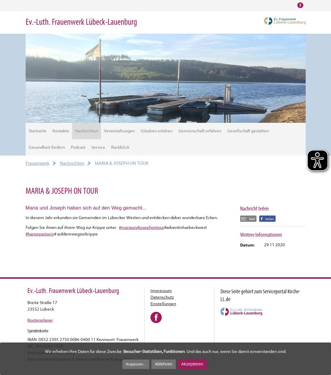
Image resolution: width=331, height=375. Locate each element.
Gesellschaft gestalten (248, 131)
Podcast (78, 147)
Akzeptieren (192, 364)
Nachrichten (86, 131)
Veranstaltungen (119, 131)
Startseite (37, 131)
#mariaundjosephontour (141, 227)
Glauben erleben (157, 131)
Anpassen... (136, 364)
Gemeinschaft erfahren (199, 131)
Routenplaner (40, 320)
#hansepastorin (40, 234)
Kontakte (60, 131)
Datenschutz (162, 297)
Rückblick (120, 147)
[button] (267, 219)
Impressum (161, 290)
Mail (251, 219)
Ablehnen (163, 364)
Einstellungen (163, 303)
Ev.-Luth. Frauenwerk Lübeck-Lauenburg (81, 22)
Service (98, 147)
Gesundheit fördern (47, 147)
